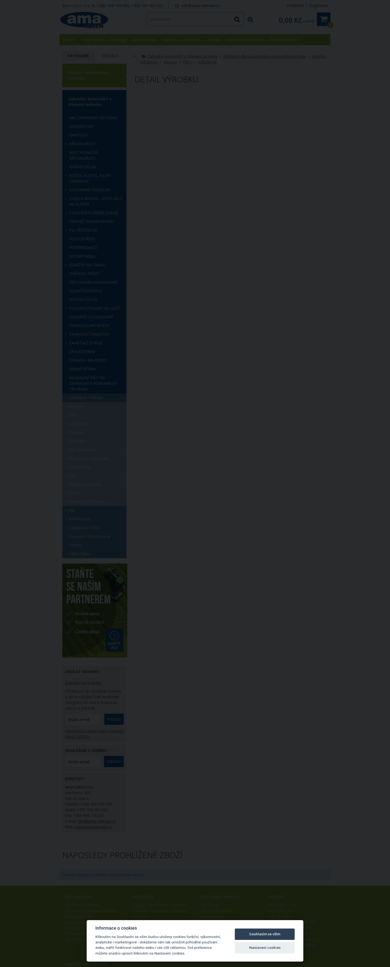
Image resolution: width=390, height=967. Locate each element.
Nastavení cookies (265, 947)
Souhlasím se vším (264, 934)
